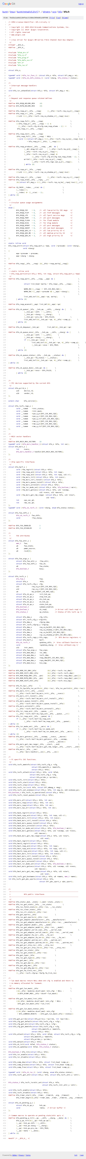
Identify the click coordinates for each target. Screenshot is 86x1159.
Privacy (21, 1155)
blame (65, 18)
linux (12, 11)
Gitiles (14, 1155)
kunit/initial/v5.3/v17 (27, 11)
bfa (60, 11)
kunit (5, 11)
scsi (54, 11)
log (58, 18)
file (52, 18)
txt (75, 1155)
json (82, 1155)
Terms (28, 1155)
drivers (46, 11)
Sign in (81, 4)
